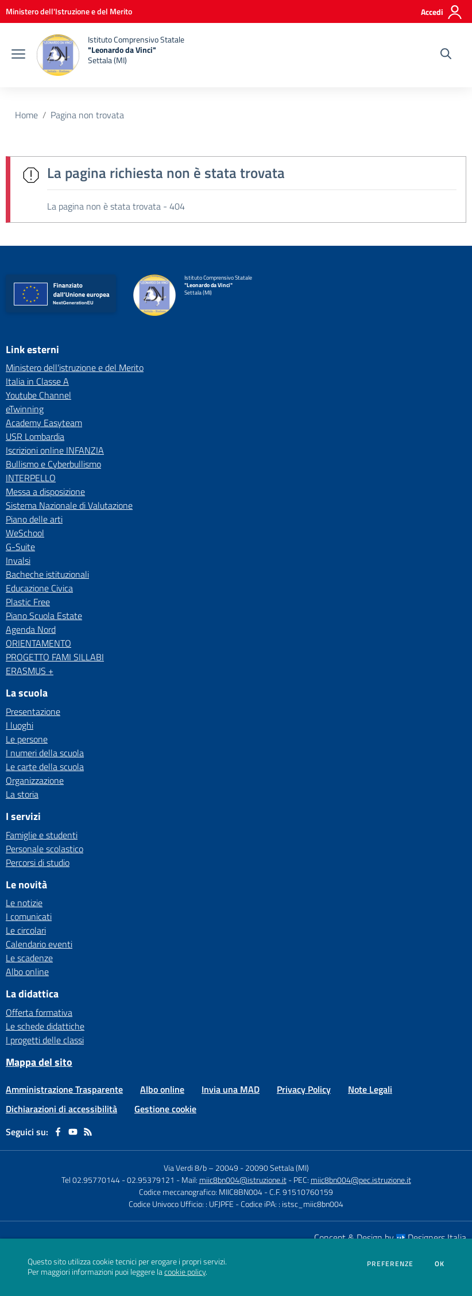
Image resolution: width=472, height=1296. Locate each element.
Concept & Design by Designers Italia (390, 1237)
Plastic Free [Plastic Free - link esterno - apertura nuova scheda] (28, 602)
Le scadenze (29, 958)
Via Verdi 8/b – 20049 (202, 1168)
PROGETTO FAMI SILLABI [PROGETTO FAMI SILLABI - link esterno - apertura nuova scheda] (55, 657)
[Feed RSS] (88, 1132)
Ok (440, 1263)
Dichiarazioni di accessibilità (61, 1109)
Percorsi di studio (37, 862)
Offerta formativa (39, 1012)
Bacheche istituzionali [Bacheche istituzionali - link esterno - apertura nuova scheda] (47, 574)
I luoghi (19, 725)
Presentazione (33, 711)
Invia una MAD (231, 1089)
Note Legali (370, 1089)
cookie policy (185, 1272)
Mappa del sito (39, 1062)
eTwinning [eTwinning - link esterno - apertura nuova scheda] (25, 409)
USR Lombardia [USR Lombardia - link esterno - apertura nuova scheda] (35, 436)
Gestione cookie (165, 1109)
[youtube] (73, 1132)
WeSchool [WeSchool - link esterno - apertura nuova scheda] (25, 533)
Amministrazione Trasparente (64, 1089)
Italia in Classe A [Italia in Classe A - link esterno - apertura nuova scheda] (37, 381)
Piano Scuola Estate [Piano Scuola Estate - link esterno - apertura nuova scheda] (44, 615)
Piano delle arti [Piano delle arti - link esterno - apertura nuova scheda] (34, 519)
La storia (22, 794)
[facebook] (58, 1132)
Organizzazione (35, 780)
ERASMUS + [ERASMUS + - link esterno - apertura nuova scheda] (29, 671)
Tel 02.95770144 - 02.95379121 (118, 1180)
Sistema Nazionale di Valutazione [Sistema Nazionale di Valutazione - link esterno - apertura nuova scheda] (69, 505)
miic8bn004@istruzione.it (243, 1180)
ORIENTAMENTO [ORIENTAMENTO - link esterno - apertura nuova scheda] (38, 643)
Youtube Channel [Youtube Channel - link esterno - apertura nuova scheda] (38, 395)
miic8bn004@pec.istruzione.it (361, 1180)
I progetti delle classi (45, 1040)
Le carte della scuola (45, 766)
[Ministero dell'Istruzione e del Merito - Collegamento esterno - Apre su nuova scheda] (69, 11)
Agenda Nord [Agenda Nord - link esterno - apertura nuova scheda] (31, 629)
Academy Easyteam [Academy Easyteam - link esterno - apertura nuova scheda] (44, 423)
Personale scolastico (44, 849)
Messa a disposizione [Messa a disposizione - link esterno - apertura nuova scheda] (45, 491)
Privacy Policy (304, 1089)
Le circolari (26, 930)
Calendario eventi (39, 944)
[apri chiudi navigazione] (18, 55)
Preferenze (390, 1263)
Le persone (27, 739)
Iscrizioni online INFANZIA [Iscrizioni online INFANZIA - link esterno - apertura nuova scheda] (55, 450)
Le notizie (24, 903)
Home (26, 115)
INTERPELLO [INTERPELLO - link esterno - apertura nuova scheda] (31, 478)
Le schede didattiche (45, 1026)
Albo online (27, 971)
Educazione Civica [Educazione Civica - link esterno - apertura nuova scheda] (39, 588)
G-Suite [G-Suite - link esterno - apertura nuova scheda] (20, 547)
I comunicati (29, 916)
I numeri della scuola (45, 753)
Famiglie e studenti (42, 835)
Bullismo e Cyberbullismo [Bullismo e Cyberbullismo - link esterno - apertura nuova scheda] (53, 464)
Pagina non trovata (87, 115)
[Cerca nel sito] (446, 55)
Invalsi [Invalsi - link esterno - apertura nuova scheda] (18, 560)
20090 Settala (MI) (277, 1168)
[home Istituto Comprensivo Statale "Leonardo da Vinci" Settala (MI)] (110, 55)
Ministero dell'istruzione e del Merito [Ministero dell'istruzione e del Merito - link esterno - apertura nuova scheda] (75, 367)
